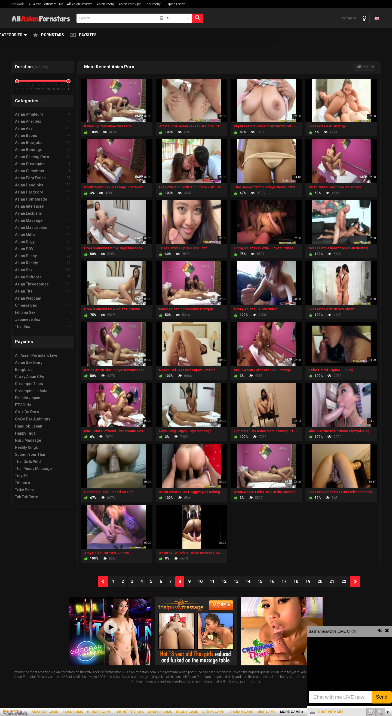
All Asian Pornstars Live (46, 4)
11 (212, 581)
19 (307, 581)
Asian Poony (106, 4)
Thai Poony (153, 4)
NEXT (355, 581)
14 (248, 581)
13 (236, 581)
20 (319, 581)
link (387, 631)
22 (343, 581)
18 (295, 581)
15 (260, 581)
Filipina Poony (175, 4)
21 (331, 581)
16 (272, 581)
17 (283, 581)
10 (200, 581)
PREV (103, 581)
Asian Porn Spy (130, 4)
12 (224, 581)
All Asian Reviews (80, 4)
